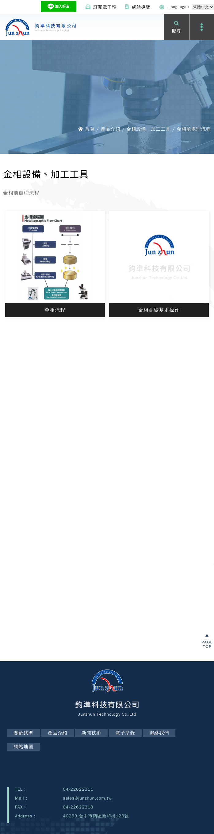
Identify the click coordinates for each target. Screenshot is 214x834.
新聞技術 (91, 733)
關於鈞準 (23, 733)
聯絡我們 (159, 733)
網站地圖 (23, 746)
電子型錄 (125, 733)
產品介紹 (57, 733)
